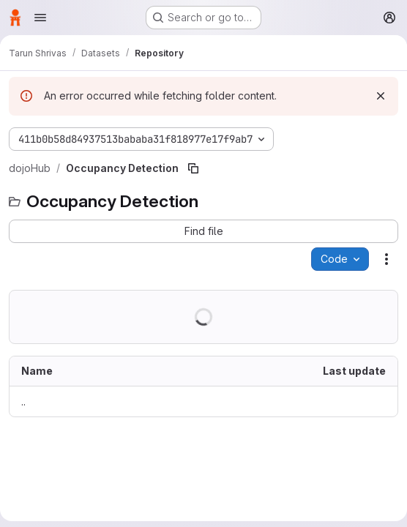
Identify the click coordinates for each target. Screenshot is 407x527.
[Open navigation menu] (40, 17)
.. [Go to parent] (23, 401)
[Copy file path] (193, 168)
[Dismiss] (380, 96)
